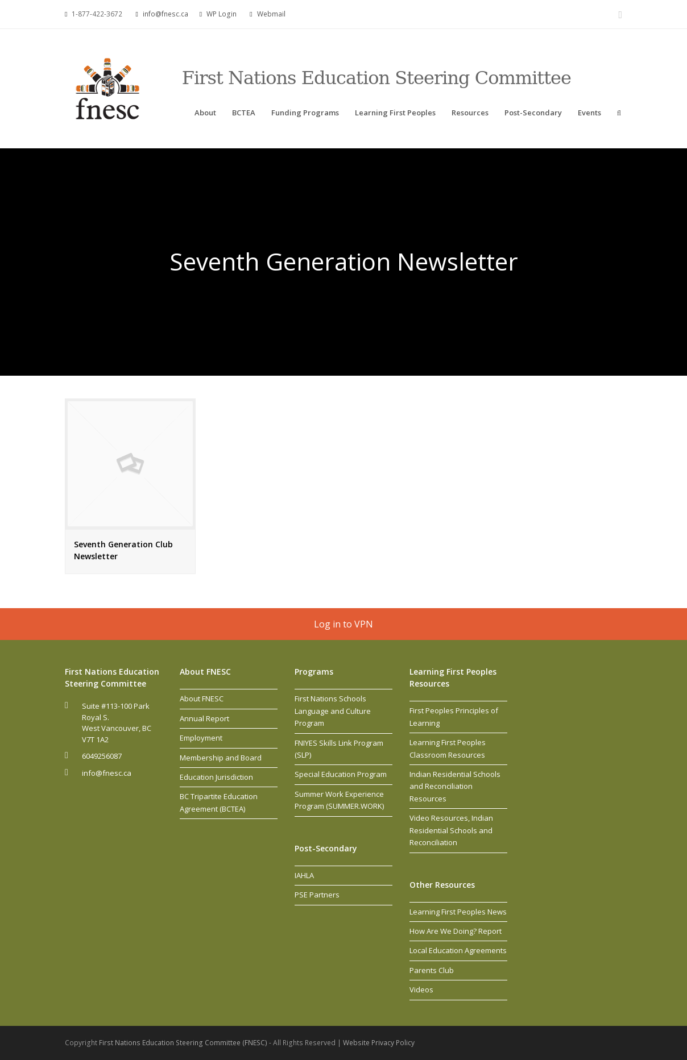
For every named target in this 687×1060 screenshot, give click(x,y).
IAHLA (304, 875)
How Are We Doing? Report (455, 931)
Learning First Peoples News (458, 912)
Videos (421, 989)
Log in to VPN (343, 624)
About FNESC (202, 698)
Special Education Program (341, 774)
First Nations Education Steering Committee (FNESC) (184, 1042)
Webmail (271, 14)
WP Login (221, 14)
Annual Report (204, 718)
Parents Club (431, 970)
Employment (201, 738)
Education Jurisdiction (216, 777)
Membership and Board (221, 758)
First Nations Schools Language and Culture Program (333, 710)
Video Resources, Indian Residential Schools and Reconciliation (451, 830)
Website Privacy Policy (379, 1042)
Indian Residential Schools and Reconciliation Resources (454, 786)
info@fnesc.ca (165, 14)
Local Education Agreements (458, 950)
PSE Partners (317, 894)
